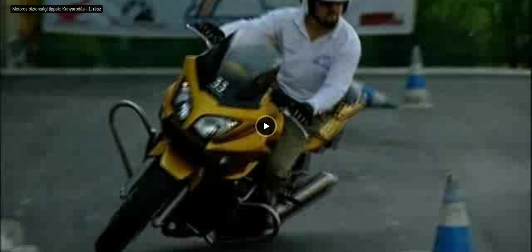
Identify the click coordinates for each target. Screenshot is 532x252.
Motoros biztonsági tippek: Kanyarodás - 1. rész (56, 9)
